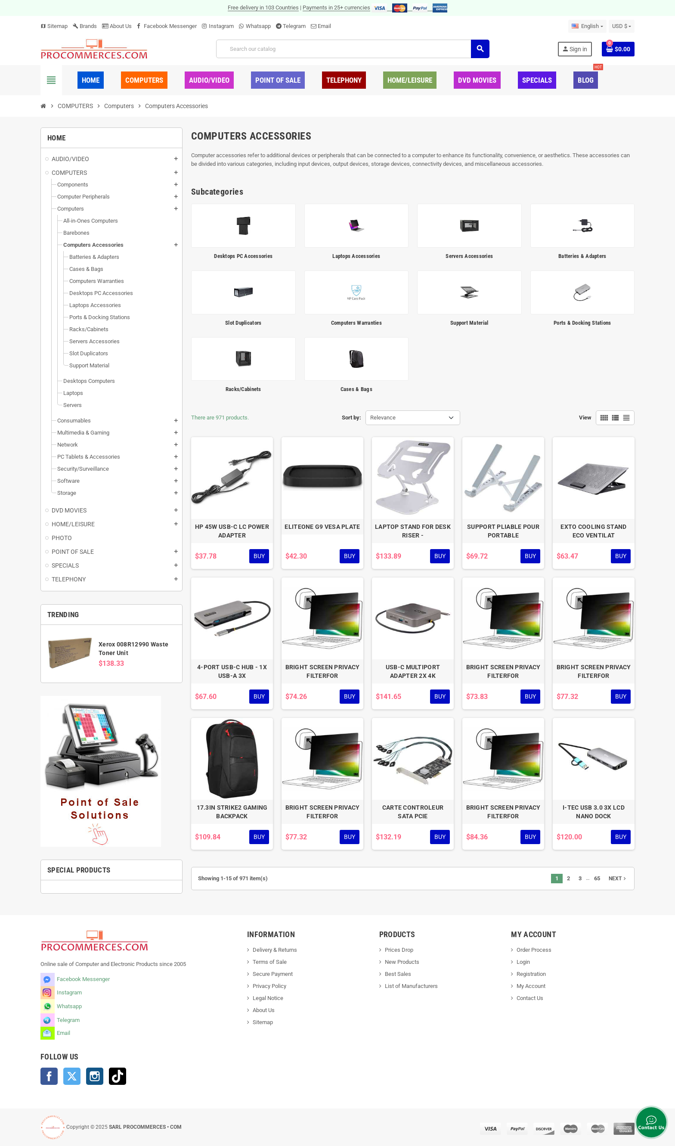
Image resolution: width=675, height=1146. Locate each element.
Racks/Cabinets (243, 389)
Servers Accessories (469, 256)
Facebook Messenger (170, 26)
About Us (117, 26)
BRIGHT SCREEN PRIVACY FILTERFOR (322, 671)
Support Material (469, 323)
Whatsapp (258, 26)
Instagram (221, 26)
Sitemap (54, 26)
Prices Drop (399, 950)
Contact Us (530, 998)
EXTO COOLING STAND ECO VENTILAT (593, 531)
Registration (531, 974)
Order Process (534, 950)
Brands (85, 26)
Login (523, 962)
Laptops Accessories (356, 256)
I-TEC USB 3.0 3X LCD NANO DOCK (594, 812)
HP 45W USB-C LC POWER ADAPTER (232, 531)
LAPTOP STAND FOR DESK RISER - (413, 531)
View (585, 417)
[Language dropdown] (587, 26)
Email (324, 26)
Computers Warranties (356, 323)
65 (597, 878)
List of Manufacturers (411, 986)
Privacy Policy (269, 986)
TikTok (117, 1076)
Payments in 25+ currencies (336, 7)
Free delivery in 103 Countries (263, 7)
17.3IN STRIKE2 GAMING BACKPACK (232, 812)
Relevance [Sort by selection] (383, 417)
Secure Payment (273, 974)
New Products (402, 962)
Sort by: (351, 417)
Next (618, 879)
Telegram (294, 26)
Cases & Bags (356, 389)
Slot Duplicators (243, 323)
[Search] (352, 49)
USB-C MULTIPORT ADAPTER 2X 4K (413, 671)
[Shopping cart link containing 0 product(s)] (618, 49)
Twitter (72, 1076)
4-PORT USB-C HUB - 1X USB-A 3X (232, 671)
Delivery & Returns (275, 950)
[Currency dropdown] (622, 26)
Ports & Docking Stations (582, 323)
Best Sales (398, 974)
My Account (531, 986)
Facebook (49, 1076)
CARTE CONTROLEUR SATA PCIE (412, 812)
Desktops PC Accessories (243, 256)
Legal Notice (268, 998)
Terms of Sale (270, 962)
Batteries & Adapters (582, 256)
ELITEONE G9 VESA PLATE (322, 526)
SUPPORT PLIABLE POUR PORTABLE (503, 531)
